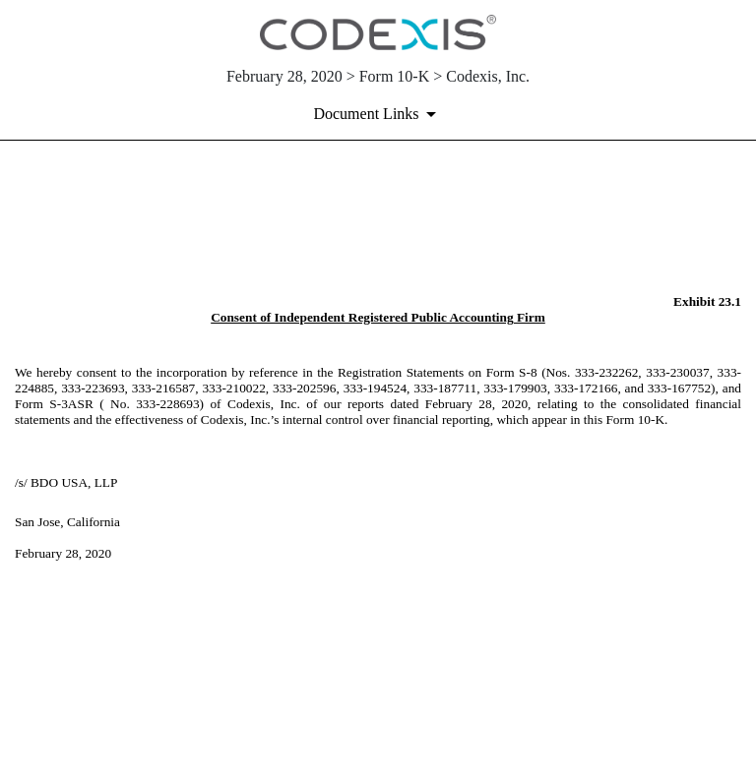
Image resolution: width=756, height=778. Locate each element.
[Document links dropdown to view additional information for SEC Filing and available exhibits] (377, 114)
